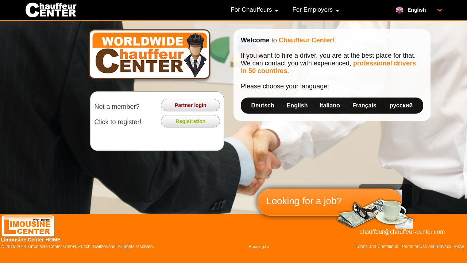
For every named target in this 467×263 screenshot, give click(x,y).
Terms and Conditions (377, 246)
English (297, 105)
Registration (191, 121)
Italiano (330, 105)
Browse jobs (259, 247)
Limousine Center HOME (31, 240)
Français (364, 105)
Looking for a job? (304, 200)
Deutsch (262, 105)
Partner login (190, 105)
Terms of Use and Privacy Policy (432, 246)
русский (401, 105)
